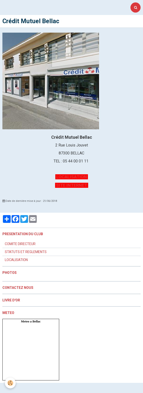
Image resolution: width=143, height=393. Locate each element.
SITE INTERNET (71, 185)
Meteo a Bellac (31, 321)
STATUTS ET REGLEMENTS (26, 252)
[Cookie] (10, 383)
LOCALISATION (71, 176)
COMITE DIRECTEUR (20, 244)
